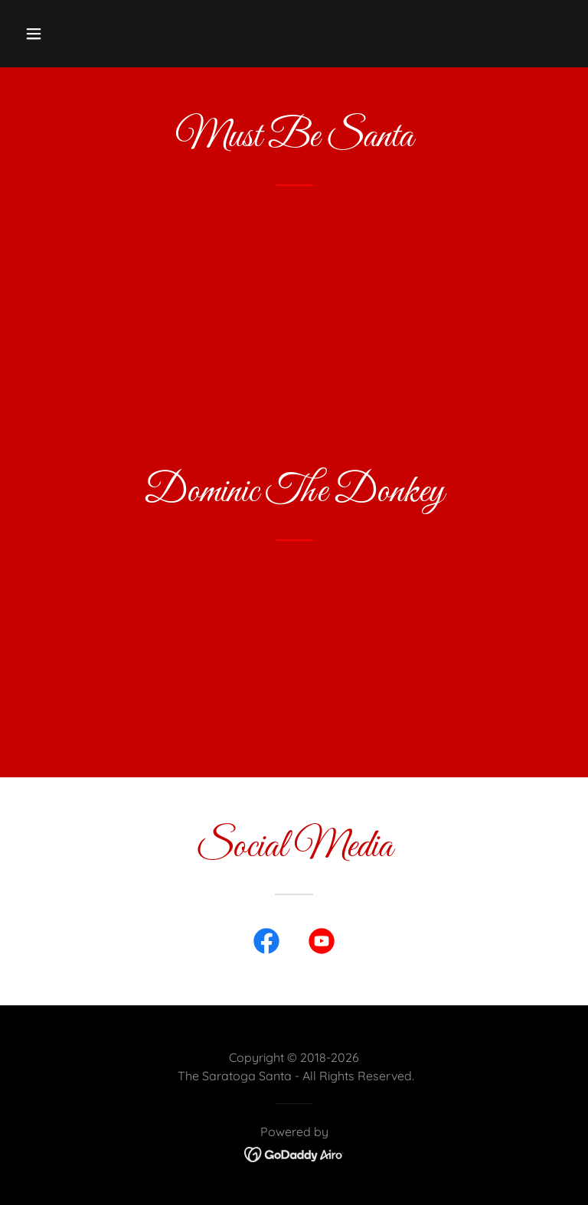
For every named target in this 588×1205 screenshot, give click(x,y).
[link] (266, 944)
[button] (81, 33)
